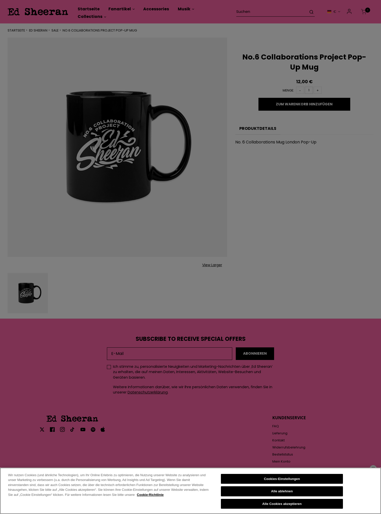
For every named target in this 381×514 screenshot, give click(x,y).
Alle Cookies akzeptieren (282, 508)
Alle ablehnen (282, 496)
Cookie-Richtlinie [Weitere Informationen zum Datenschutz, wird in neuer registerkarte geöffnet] (150, 499)
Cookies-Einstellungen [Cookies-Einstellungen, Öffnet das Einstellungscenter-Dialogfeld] (282, 483)
